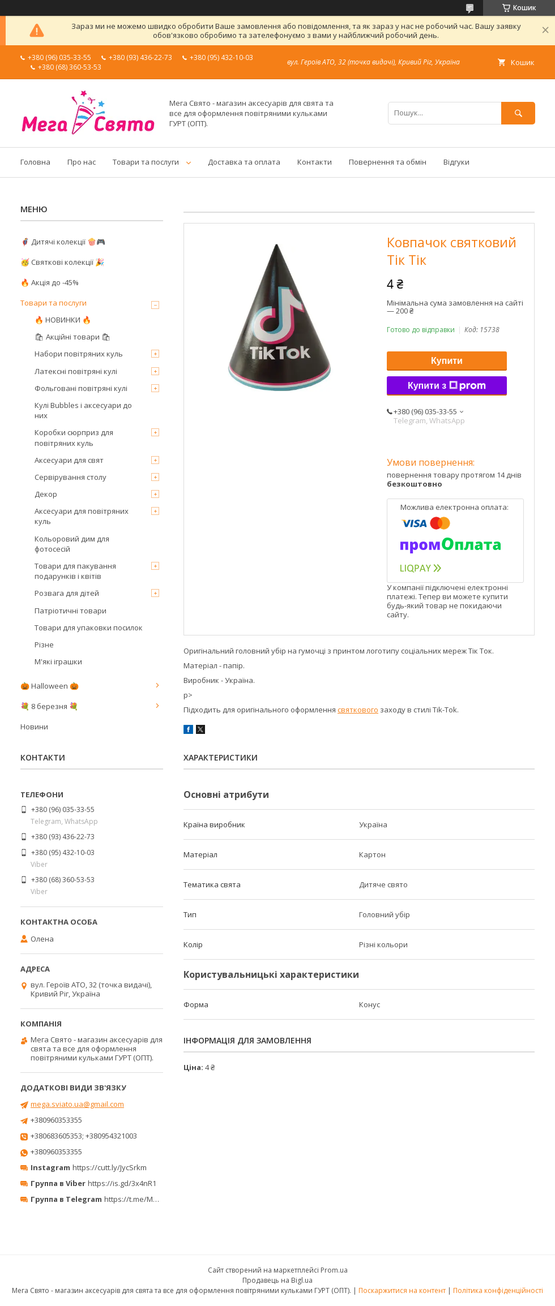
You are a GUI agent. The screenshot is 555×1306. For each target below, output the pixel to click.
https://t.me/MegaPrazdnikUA (155, 1199)
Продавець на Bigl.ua (277, 1280)
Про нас (81, 162)
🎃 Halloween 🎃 (49, 686)
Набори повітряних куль (79, 354)
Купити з (447, 386)
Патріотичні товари (70, 610)
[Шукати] (518, 113)
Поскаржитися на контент (402, 1290)
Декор (46, 494)
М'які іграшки (58, 661)
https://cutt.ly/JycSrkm (109, 1167)
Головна (35, 162)
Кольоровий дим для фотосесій (72, 544)
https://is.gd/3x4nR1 (122, 1183)
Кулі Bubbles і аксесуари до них (83, 410)
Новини (34, 726)
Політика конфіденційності (498, 1290)
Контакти (314, 162)
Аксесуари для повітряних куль (82, 516)
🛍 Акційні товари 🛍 (73, 337)
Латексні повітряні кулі (76, 371)
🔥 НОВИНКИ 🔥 (63, 320)
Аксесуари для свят (69, 460)
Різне (44, 644)
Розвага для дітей (67, 593)
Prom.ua (334, 1270)
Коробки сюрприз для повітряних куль (74, 437)
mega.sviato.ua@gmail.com (77, 1104)
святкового (358, 709)
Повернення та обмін (387, 162)
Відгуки (456, 162)
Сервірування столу (70, 477)
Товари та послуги (146, 162)
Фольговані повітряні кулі (81, 388)
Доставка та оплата (244, 162)
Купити (447, 361)
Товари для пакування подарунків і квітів (75, 571)
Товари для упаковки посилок (89, 627)
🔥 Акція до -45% (49, 282)
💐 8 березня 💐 (49, 706)
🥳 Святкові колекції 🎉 (62, 262)
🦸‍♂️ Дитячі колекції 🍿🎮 (62, 242)
